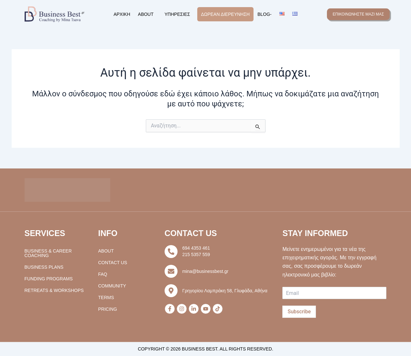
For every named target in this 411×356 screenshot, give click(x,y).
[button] (147, 14)
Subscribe (298, 311)
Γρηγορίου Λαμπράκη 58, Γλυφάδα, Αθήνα (224, 290)
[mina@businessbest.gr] (171, 271)
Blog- (264, 14)
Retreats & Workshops (54, 290)
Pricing (107, 309)
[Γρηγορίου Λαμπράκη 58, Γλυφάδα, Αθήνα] (171, 290)
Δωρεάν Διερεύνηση (225, 14)
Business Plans (44, 267)
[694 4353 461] (171, 251)
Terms (106, 297)
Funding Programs (49, 278)
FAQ (102, 274)
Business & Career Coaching (48, 253)
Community (112, 285)
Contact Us (112, 262)
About (146, 14)
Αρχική (122, 14)
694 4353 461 (196, 248)
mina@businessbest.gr (205, 271)
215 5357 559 (196, 254)
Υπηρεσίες (177, 14)
